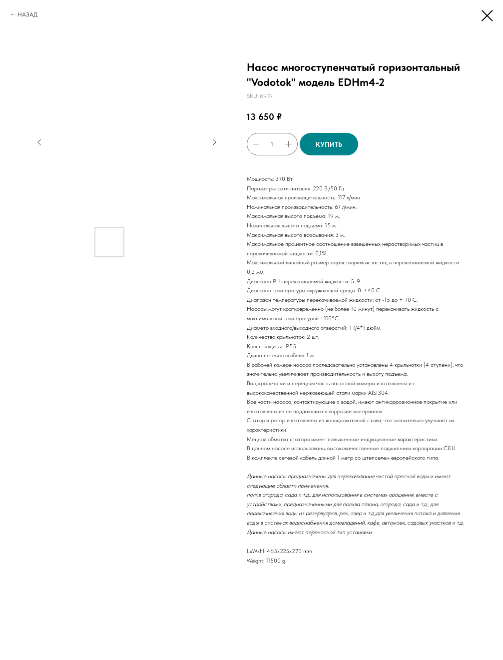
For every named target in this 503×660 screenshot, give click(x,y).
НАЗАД (27, 14)
